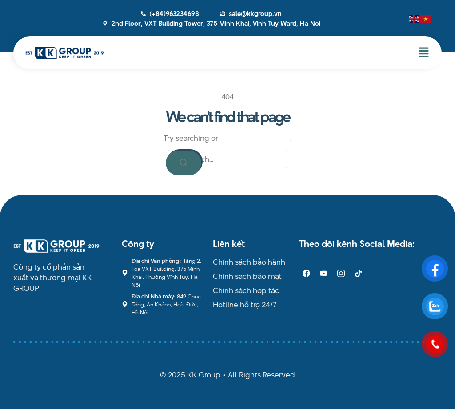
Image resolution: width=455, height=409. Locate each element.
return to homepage (255, 138)
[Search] (183, 163)
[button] (424, 52)
